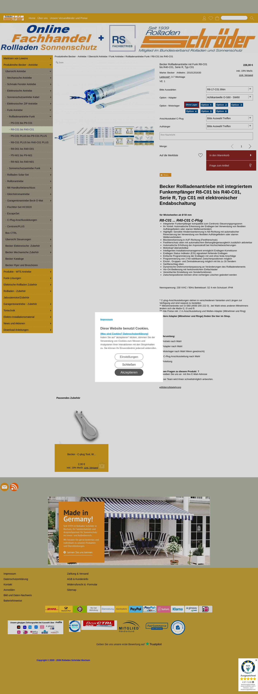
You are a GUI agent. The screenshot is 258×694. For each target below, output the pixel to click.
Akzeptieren (128, 372)
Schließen (129, 364)
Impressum (106, 319)
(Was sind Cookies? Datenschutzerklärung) (124, 333)
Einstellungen (129, 356)
